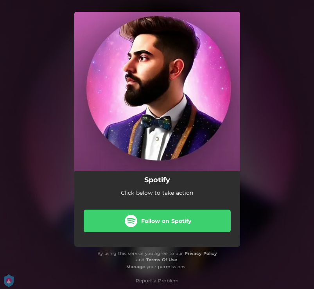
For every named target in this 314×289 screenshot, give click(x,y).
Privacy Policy (201, 253)
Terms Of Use (161, 259)
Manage (135, 266)
